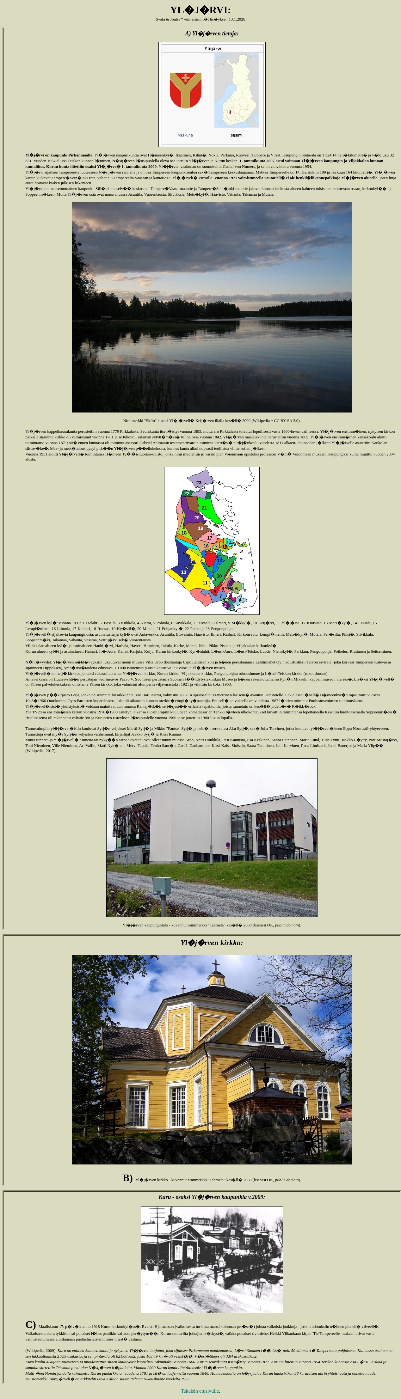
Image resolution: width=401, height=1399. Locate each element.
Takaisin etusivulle (200, 1391)
